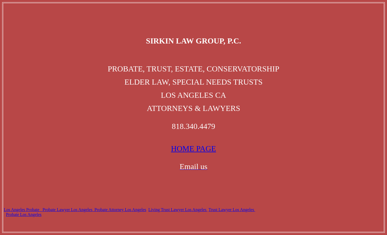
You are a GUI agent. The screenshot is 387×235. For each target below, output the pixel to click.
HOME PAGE (193, 148)
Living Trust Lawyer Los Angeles (177, 209)
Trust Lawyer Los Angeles (232, 209)
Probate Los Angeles (23, 214)
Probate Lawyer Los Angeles (67, 209)
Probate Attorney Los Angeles (119, 209)
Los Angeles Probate (21, 209)
